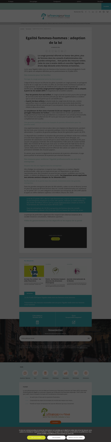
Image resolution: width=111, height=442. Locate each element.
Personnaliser (56, 437)
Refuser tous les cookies (76, 437)
